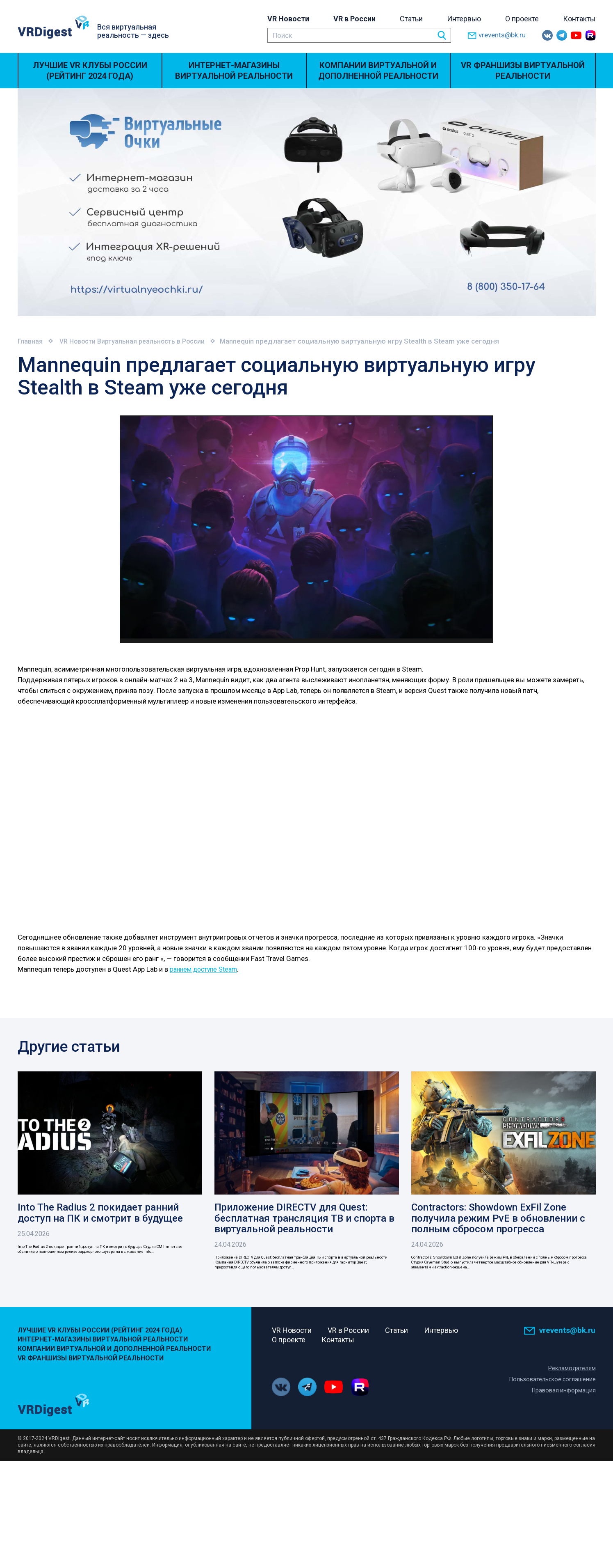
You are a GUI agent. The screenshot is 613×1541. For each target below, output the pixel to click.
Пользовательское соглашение (551, 1411)
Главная (31, 341)
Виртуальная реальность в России (162, 341)
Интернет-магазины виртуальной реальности (234, 70)
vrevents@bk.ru (496, 35)
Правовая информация (563, 1422)
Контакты (579, 18)
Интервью (464, 18)
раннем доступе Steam (206, 969)
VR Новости (288, 18)
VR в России (354, 18)
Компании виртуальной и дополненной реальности (378, 70)
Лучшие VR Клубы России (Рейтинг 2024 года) (90, 70)
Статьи (411, 18)
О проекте (522, 18)
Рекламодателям (572, 1399)
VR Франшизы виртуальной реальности (523, 70)
